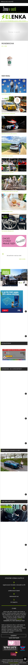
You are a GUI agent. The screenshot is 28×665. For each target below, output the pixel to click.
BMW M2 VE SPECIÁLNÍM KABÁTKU (9, 133)
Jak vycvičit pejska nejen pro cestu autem (10, 191)
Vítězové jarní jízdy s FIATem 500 (8, 113)
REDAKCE (19, 619)
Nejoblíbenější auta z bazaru (7, 156)
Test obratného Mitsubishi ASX (8, 231)
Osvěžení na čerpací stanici (7, 211)
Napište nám (11, 662)
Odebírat (14, 635)
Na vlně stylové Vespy (6, 94)
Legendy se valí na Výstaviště (7, 172)
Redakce (16, 662)
